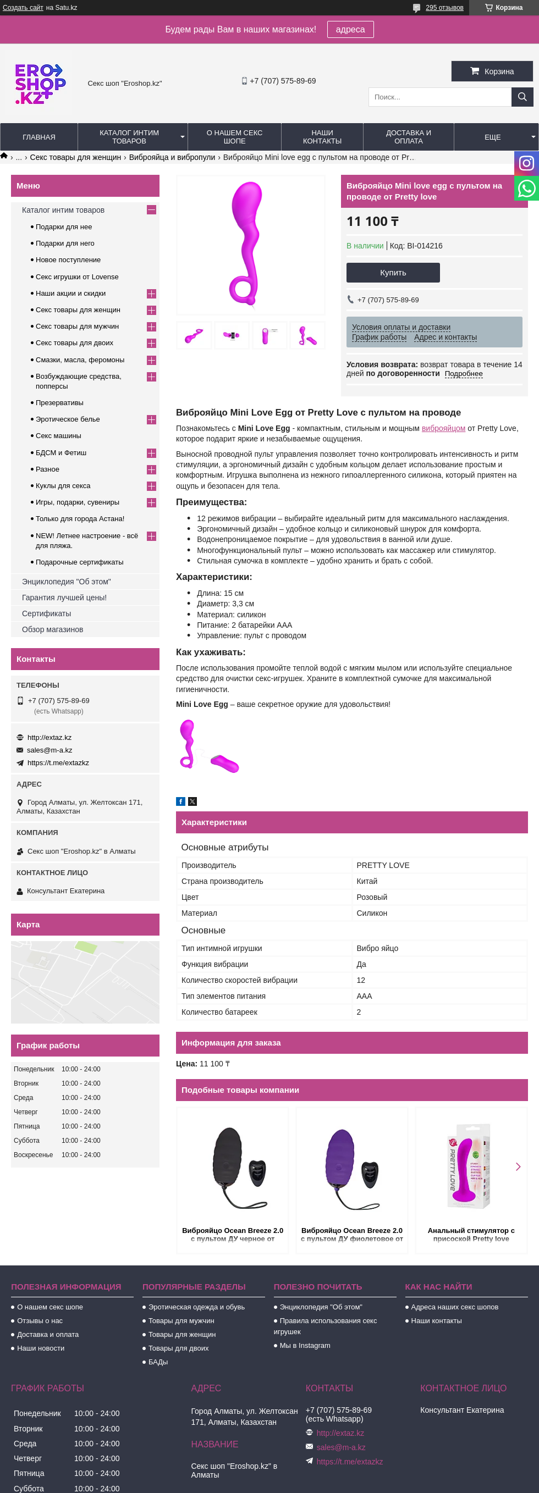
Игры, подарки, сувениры (77, 502)
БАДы (158, 1362)
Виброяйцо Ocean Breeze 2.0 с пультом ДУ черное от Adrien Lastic (232, 1235)
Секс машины (58, 436)
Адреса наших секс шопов (455, 1307)
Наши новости (40, 1348)
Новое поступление (68, 260)
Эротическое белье (68, 419)
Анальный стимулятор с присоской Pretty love (471, 1234)
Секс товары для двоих (74, 343)
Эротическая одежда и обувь (196, 1307)
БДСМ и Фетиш (61, 453)
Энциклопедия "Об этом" (66, 581)
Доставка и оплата (408, 137)
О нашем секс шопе (235, 137)
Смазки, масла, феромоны (80, 360)
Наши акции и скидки (71, 293)
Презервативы (60, 403)
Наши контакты (322, 137)
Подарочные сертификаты (79, 562)
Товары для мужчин (181, 1321)
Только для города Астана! (80, 519)
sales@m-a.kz (50, 750)
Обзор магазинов (52, 629)
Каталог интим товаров (129, 137)
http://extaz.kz (50, 737)
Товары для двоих (178, 1348)
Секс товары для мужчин (77, 326)
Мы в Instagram (305, 1345)
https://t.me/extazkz (58, 763)
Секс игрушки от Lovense (77, 277)
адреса (350, 29)
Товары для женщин (182, 1334)
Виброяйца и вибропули (172, 157)
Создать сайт (23, 8)
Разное (47, 469)
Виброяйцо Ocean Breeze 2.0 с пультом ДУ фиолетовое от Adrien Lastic (352, 1235)
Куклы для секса (63, 486)
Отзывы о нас (40, 1321)
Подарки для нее (64, 227)
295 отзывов (445, 8)
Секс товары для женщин (76, 157)
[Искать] (523, 97)
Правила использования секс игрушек (325, 1326)
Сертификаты (46, 613)
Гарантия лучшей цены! (64, 597)
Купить (393, 272)
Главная (39, 137)
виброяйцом (444, 428)
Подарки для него (65, 243)
